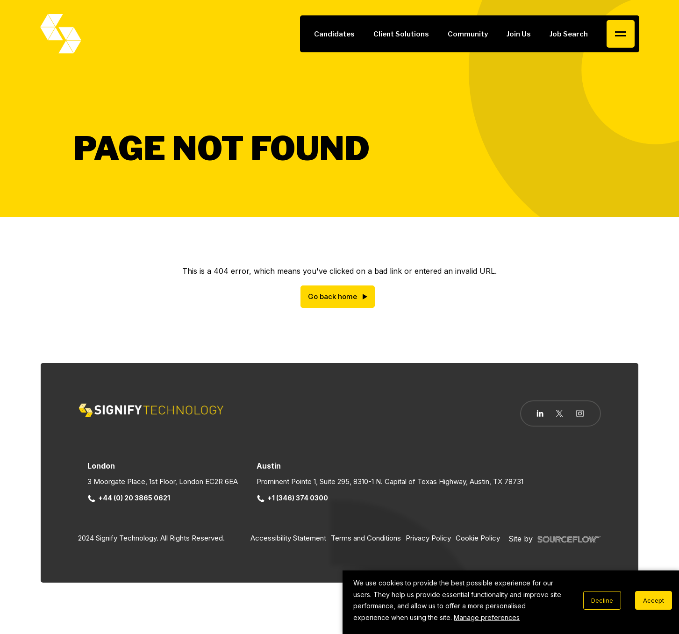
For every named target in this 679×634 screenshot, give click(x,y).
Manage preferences (487, 617)
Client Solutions (401, 34)
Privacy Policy (428, 538)
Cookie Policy (478, 538)
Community (468, 34)
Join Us (519, 34)
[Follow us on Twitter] (559, 413)
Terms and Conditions (366, 538)
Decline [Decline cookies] (602, 600)
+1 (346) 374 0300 (293, 498)
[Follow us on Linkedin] (539, 413)
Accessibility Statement (288, 538)
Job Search (569, 34)
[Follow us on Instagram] (580, 414)
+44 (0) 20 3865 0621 (129, 498)
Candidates (334, 34)
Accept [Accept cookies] (653, 600)
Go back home (332, 296)
